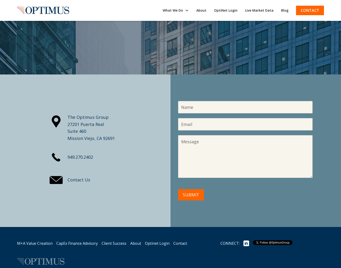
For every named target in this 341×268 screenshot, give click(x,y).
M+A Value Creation (35, 243)
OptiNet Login (226, 10)
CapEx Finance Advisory (77, 243)
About (201, 10)
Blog (284, 10)
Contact (310, 10)
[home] (43, 10)
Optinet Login (157, 243)
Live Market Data (259, 10)
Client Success (114, 243)
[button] (176, 10)
